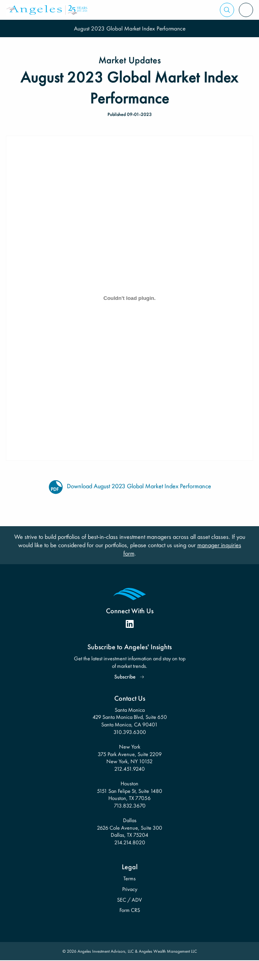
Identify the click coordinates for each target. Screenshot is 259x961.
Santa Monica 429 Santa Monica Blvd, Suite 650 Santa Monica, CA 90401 (130, 717)
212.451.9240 (129, 768)
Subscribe (125, 676)
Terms (129, 878)
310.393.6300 (129, 731)
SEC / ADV (129, 899)
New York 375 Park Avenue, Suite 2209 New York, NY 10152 (130, 754)
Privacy (129, 889)
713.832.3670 (130, 805)
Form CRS (129, 910)
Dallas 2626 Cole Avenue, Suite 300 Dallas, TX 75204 (129, 827)
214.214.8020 (129, 842)
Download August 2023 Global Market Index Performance (129, 486)
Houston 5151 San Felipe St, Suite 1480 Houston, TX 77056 (129, 791)
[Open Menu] (246, 10)
